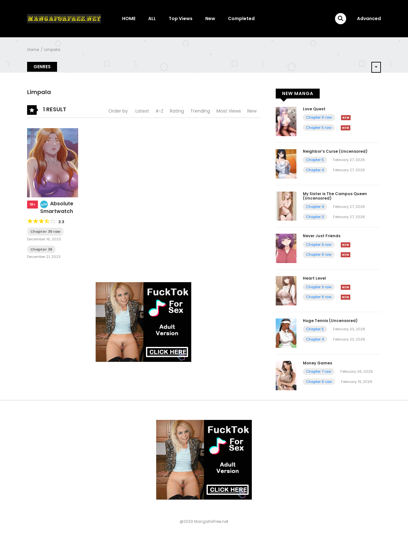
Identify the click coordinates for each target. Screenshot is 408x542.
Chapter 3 (315, 216)
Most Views (228, 111)
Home (33, 49)
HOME (128, 18)
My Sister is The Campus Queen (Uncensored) (335, 196)
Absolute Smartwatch (56, 207)
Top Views (181, 18)
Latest (142, 111)
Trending (200, 111)
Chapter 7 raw (318, 371)
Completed (241, 18)
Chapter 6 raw (319, 117)
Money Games (317, 363)
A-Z (160, 111)
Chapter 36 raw (45, 231)
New (210, 18)
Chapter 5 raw (319, 127)
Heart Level (314, 278)
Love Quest (314, 109)
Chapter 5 (315, 159)
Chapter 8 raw (319, 254)
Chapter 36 (41, 249)
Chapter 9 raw (319, 244)
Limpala (52, 49)
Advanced (369, 18)
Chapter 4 (315, 169)
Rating (177, 111)
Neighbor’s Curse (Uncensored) (335, 151)
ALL (152, 18)
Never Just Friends (321, 235)
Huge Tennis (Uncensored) (330, 320)
